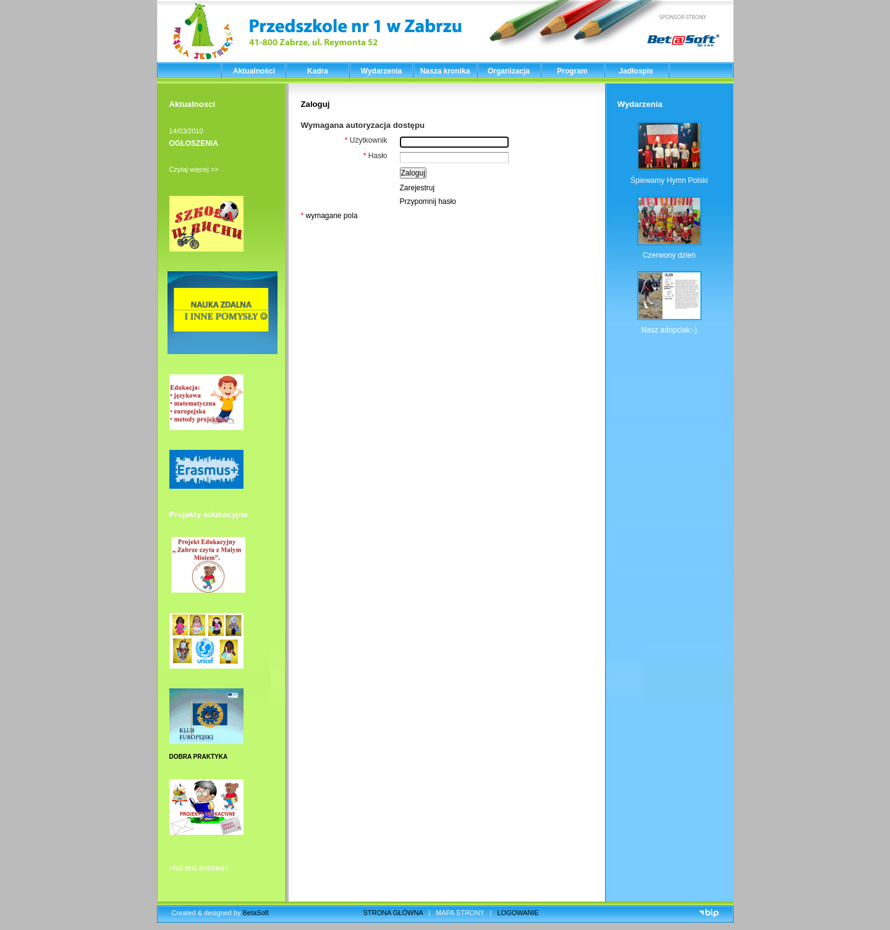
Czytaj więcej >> (194, 169)
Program (572, 71)
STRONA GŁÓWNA (393, 912)
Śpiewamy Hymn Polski (669, 180)
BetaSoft (255, 912)
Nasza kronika (445, 71)
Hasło (375, 155)
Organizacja (509, 71)
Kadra (317, 71)
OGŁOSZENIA (193, 143)
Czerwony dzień (669, 255)
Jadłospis (636, 71)
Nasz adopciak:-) (669, 330)
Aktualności (254, 71)
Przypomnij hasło (428, 201)
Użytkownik (366, 140)
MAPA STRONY (460, 912)
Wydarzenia (381, 71)
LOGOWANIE (518, 912)
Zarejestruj (417, 188)
